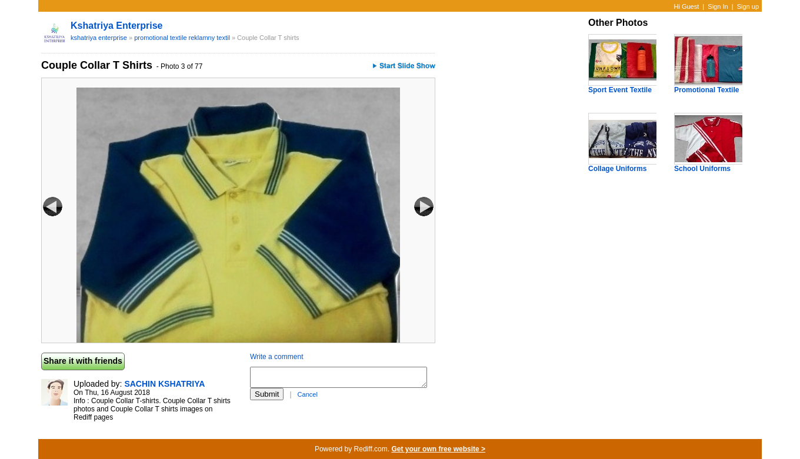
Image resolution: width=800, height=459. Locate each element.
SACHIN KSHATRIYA (164, 383)
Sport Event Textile (620, 90)
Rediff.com (371, 449)
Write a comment (276, 357)
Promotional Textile (706, 90)
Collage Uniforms (617, 169)
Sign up (748, 6)
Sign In (718, 6)
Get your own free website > (438, 449)
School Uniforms (702, 169)
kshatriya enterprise (117, 26)
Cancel (308, 394)
